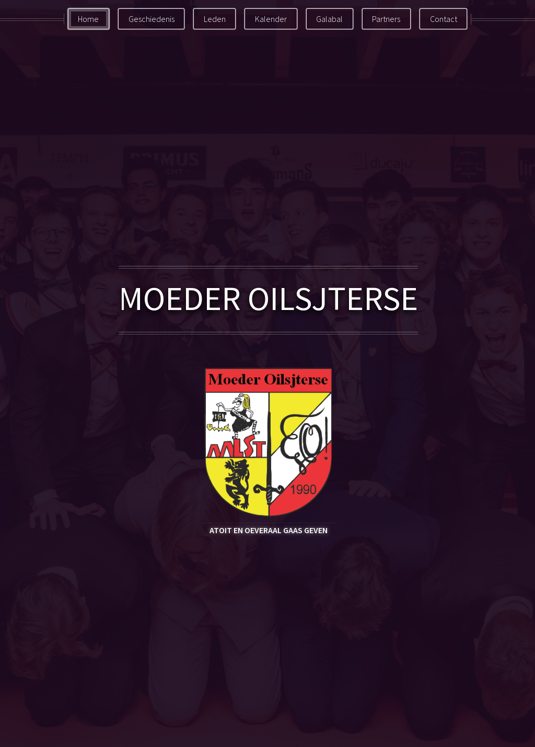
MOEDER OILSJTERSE (268, 298)
